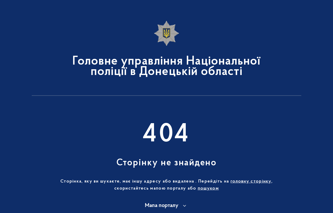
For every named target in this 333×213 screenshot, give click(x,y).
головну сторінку (250, 181)
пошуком (208, 188)
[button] (166, 206)
